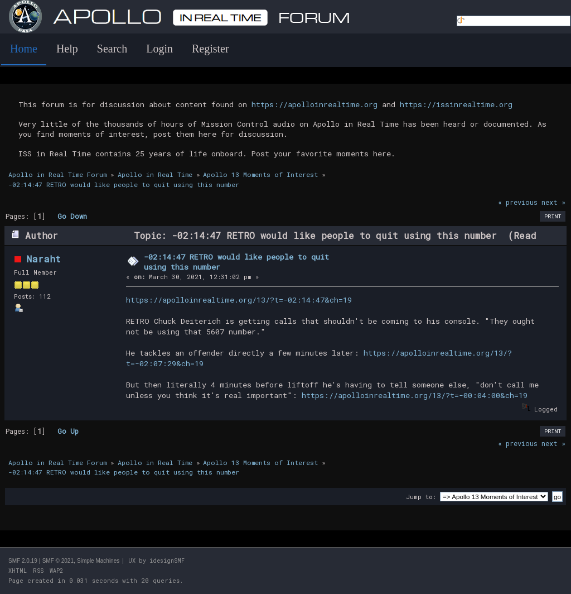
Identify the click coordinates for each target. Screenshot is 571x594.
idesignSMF (167, 560)
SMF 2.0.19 (22, 561)
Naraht (44, 259)
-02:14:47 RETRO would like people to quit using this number (236, 262)
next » (553, 202)
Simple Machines (98, 561)
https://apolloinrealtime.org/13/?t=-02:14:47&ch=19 (239, 300)
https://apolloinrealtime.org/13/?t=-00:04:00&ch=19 (415, 395)
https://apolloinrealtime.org (314, 104)
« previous (518, 202)
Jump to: (421, 496)
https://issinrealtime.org (456, 104)
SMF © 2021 (58, 561)
